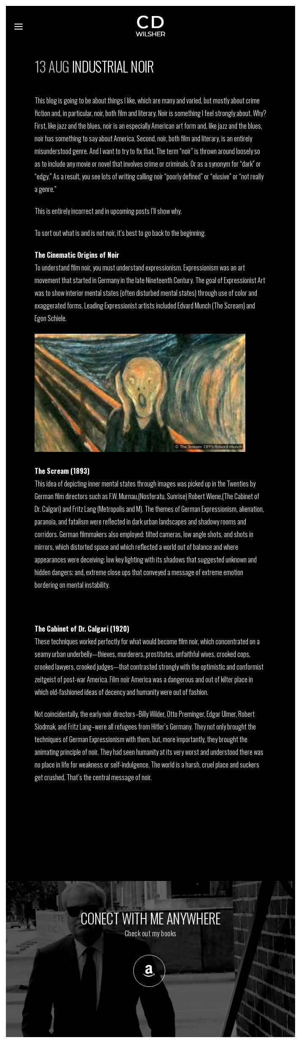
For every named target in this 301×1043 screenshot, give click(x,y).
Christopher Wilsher (141, 81)
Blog (98, 81)
